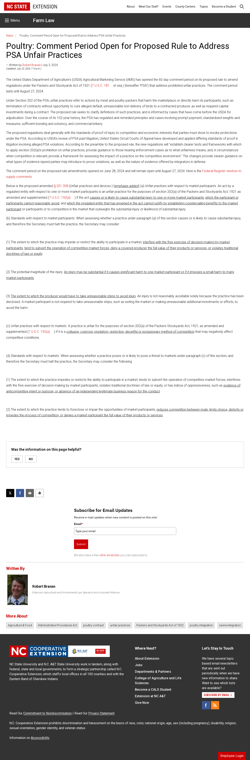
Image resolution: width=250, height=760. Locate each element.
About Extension (147, 658)
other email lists (109, 555)
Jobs (138, 665)
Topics (204, 6)
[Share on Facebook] (20, 493)
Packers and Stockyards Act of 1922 (160, 625)
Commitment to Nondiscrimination (47, 713)
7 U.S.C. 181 (100, 85)
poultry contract (93, 625)
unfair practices (120, 625)
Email (78, 524)
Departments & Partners (153, 672)
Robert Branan (31, 65)
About (131, 6)
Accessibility (40, 738)
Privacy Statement (101, 713)
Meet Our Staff (148, 6)
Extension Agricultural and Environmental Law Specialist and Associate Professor (76, 592)
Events (167, 6)
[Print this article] (40, 493)
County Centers (185, 6)
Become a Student (224, 6)
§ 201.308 (61, 186)
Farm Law (43, 20)
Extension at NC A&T (150, 696)
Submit (81, 544)
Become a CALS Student (153, 690)
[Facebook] (206, 705)
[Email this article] (30, 493)
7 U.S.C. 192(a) (60, 198)
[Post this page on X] (10, 493)
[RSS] (215, 705)
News (9, 35)
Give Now (142, 703)
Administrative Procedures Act (57, 625)
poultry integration (201, 625)
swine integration (230, 625)
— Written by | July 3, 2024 (32, 65)
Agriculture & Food (20, 625)
